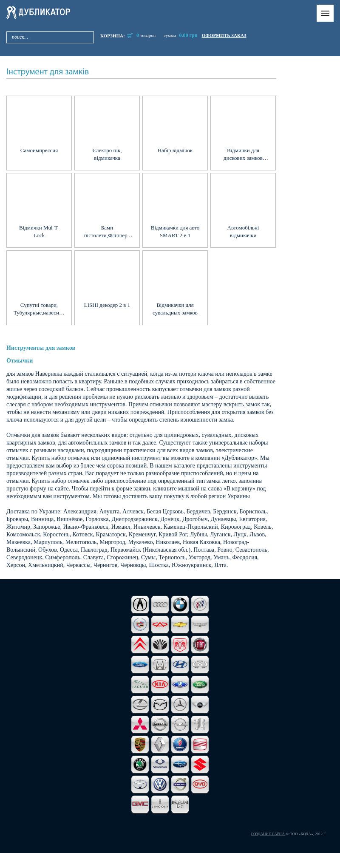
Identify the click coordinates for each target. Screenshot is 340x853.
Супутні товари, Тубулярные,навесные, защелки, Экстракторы (39, 309)
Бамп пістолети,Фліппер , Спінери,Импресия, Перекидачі (107, 231)
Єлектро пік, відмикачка (107, 154)
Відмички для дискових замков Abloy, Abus (243, 154)
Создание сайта (268, 834)
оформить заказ (224, 35)
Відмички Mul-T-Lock (39, 231)
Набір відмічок (175, 150)
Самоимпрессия (39, 150)
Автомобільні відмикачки (243, 231)
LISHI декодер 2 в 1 (107, 305)
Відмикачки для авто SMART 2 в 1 (175, 231)
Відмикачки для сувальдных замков (175, 309)
